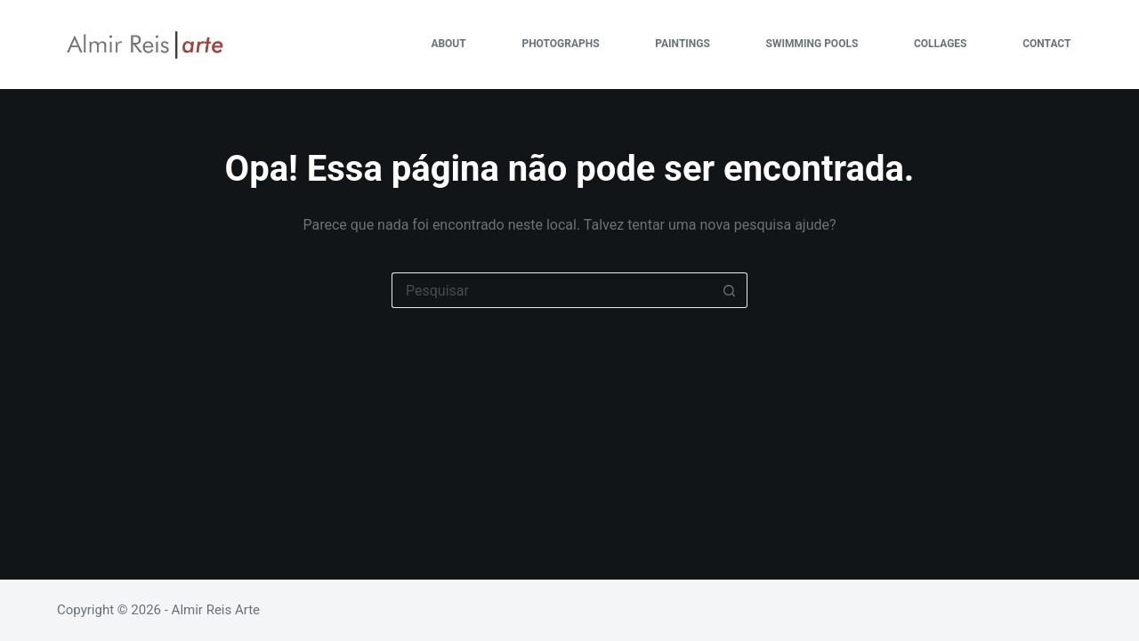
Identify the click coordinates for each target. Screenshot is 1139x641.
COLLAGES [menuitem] (940, 43)
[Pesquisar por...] (552, 290)
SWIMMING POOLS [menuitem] (812, 43)
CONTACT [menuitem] (1046, 43)
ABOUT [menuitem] (448, 43)
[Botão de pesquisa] (729, 290)
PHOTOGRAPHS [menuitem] (560, 43)
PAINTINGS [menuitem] (682, 43)
